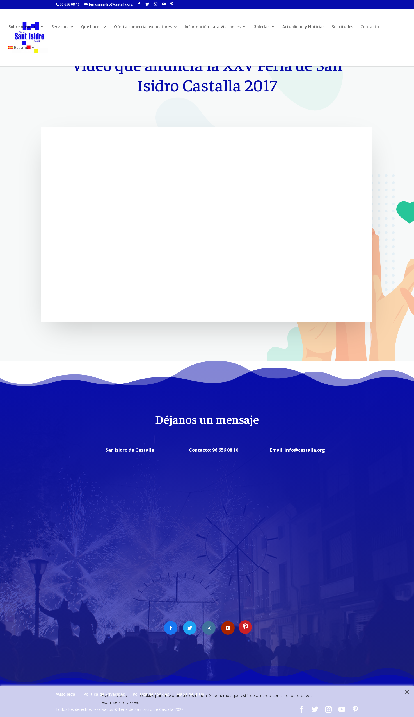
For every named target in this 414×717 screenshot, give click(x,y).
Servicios (59, 27)
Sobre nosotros (23, 27)
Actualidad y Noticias (303, 27)
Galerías (261, 27)
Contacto (369, 27)
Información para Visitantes (213, 27)
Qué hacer (91, 27)
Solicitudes (342, 27)
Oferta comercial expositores (143, 27)
